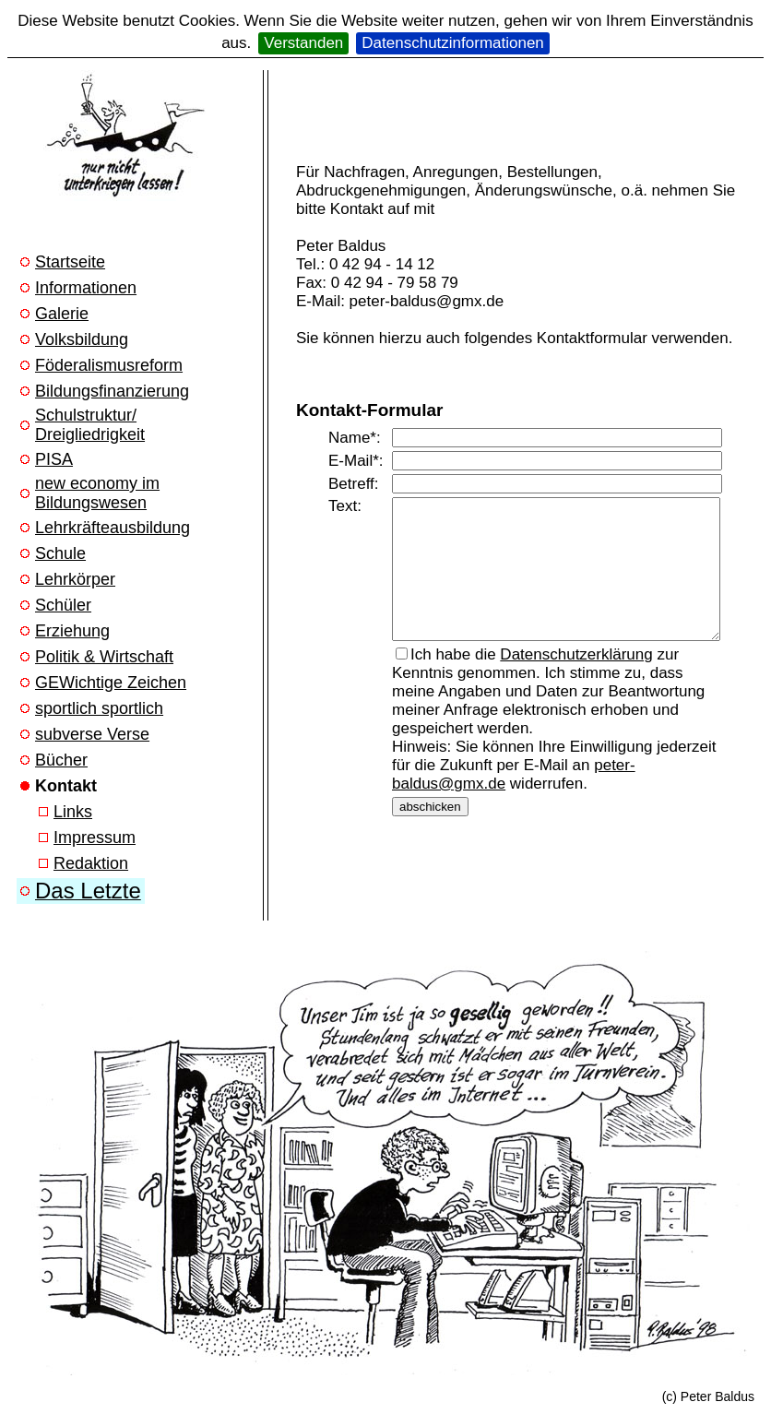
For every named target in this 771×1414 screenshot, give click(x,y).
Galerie (62, 313)
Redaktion (90, 863)
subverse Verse (92, 734)
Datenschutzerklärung (576, 668)
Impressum (94, 837)
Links (72, 811)
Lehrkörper (75, 579)
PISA (54, 459)
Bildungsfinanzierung (112, 391)
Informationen (85, 288)
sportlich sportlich (99, 708)
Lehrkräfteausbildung (112, 527)
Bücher (61, 760)
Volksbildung (81, 339)
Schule (60, 553)
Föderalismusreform (109, 365)
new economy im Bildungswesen (97, 493)
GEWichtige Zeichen (110, 682)
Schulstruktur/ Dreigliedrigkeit (90, 425)
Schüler (63, 605)
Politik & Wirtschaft (104, 657)
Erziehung (72, 631)
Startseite (70, 262)
